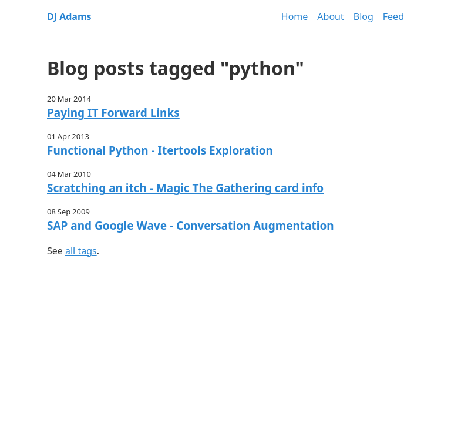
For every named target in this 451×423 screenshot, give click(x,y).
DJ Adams (69, 16)
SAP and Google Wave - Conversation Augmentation (190, 225)
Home (294, 16)
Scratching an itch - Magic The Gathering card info (185, 188)
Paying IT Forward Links (113, 112)
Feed (393, 16)
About (330, 16)
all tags (81, 250)
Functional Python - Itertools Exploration (160, 150)
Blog (363, 16)
